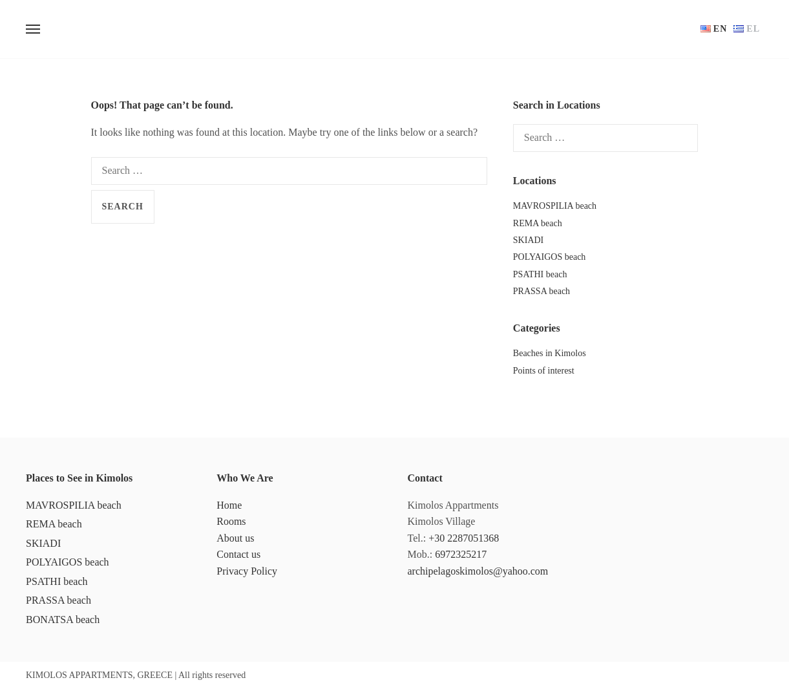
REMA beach (537, 223)
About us (235, 538)
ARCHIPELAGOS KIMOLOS (395, 29)
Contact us (238, 554)
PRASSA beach (541, 291)
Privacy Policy (246, 571)
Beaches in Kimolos (549, 353)
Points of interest (543, 371)
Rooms (231, 521)
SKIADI (528, 240)
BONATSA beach (63, 619)
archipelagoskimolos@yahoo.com (478, 571)
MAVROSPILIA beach (554, 206)
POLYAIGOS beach (549, 257)
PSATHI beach (540, 274)
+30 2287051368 (463, 538)
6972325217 (461, 554)
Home (229, 505)
